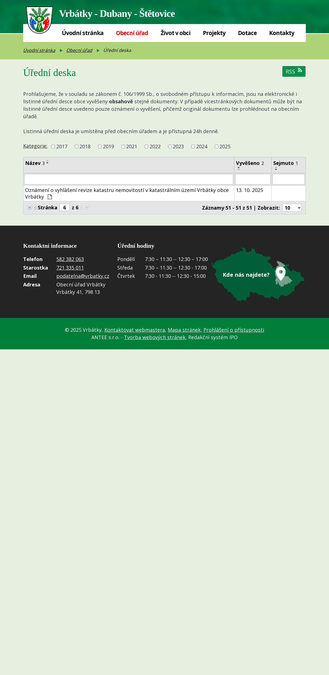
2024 (201, 146)
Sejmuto (285, 163)
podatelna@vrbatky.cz (82, 276)
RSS (294, 71)
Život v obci (175, 33)
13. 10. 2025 (249, 190)
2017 (61, 146)
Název (35, 163)
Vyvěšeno (250, 163)
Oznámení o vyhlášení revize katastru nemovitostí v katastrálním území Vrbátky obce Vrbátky (127, 193)
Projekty (214, 33)
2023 (178, 146)
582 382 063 (70, 259)
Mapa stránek (184, 330)
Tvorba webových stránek (154, 337)
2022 (155, 146)
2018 (85, 146)
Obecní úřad (132, 33)
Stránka (47, 207)
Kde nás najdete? (246, 275)
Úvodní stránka (83, 33)
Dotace (247, 33)
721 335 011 (70, 267)
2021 (131, 146)
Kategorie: (35, 146)
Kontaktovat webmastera (134, 330)
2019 (108, 146)
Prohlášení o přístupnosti (233, 330)
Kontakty (281, 33)
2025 (224, 146)
